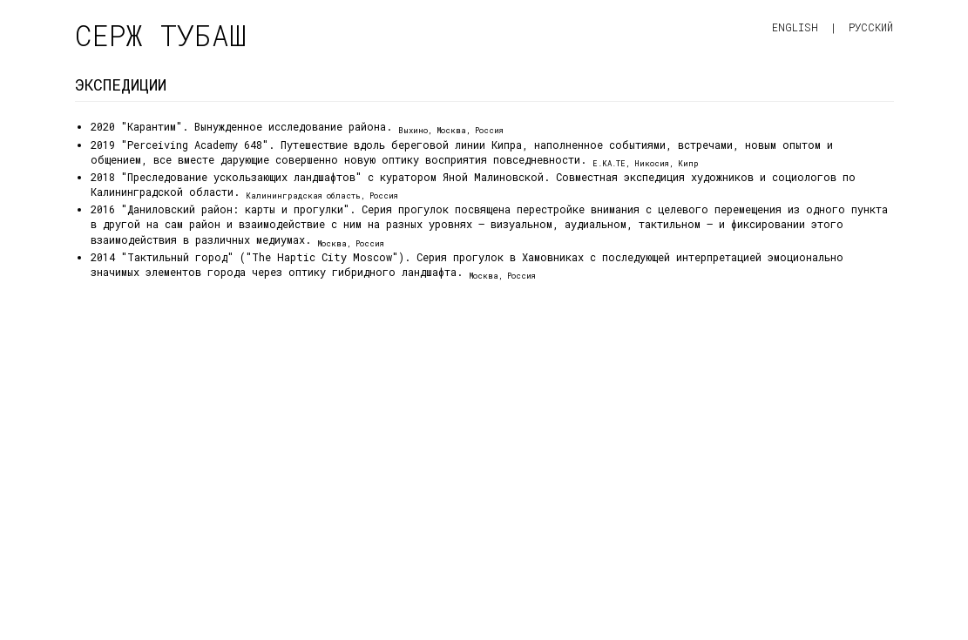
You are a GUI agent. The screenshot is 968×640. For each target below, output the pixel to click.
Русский (871, 27)
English (795, 27)
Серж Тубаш (161, 35)
